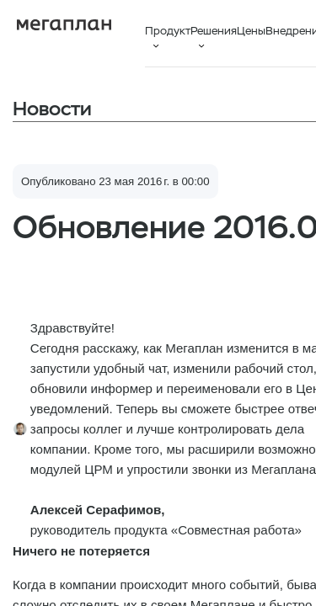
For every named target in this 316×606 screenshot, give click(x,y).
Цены (251, 31)
